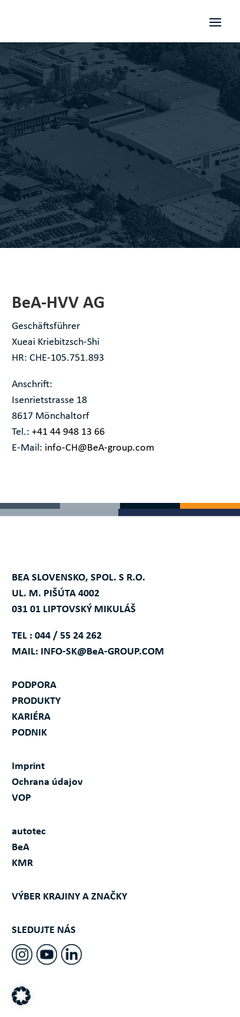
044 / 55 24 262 (68, 636)
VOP (21, 798)
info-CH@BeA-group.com (99, 448)
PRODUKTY (36, 701)
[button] (21, 996)
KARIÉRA (31, 717)
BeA (20, 847)
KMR (22, 863)
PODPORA (34, 685)
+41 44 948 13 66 (68, 432)
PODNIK (29, 733)
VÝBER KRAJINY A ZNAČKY (69, 896)
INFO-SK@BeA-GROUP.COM (102, 651)
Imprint (28, 766)
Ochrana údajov (47, 782)
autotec (29, 831)
